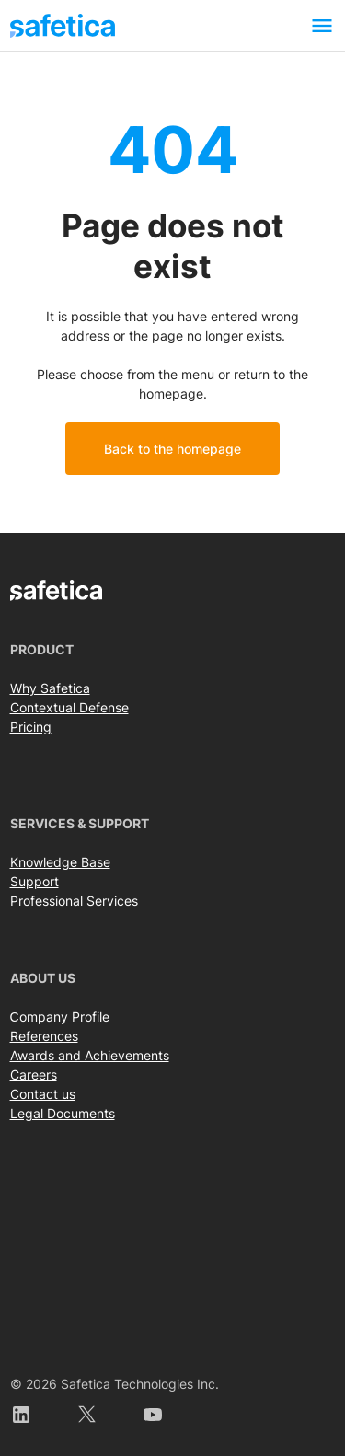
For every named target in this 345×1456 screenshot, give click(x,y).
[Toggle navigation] (322, 25)
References (44, 1036)
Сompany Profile (59, 1016)
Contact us (42, 1094)
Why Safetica (50, 688)
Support (34, 881)
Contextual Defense (69, 707)
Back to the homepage (172, 448)
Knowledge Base (60, 862)
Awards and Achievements (89, 1055)
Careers (33, 1074)
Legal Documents (62, 1113)
